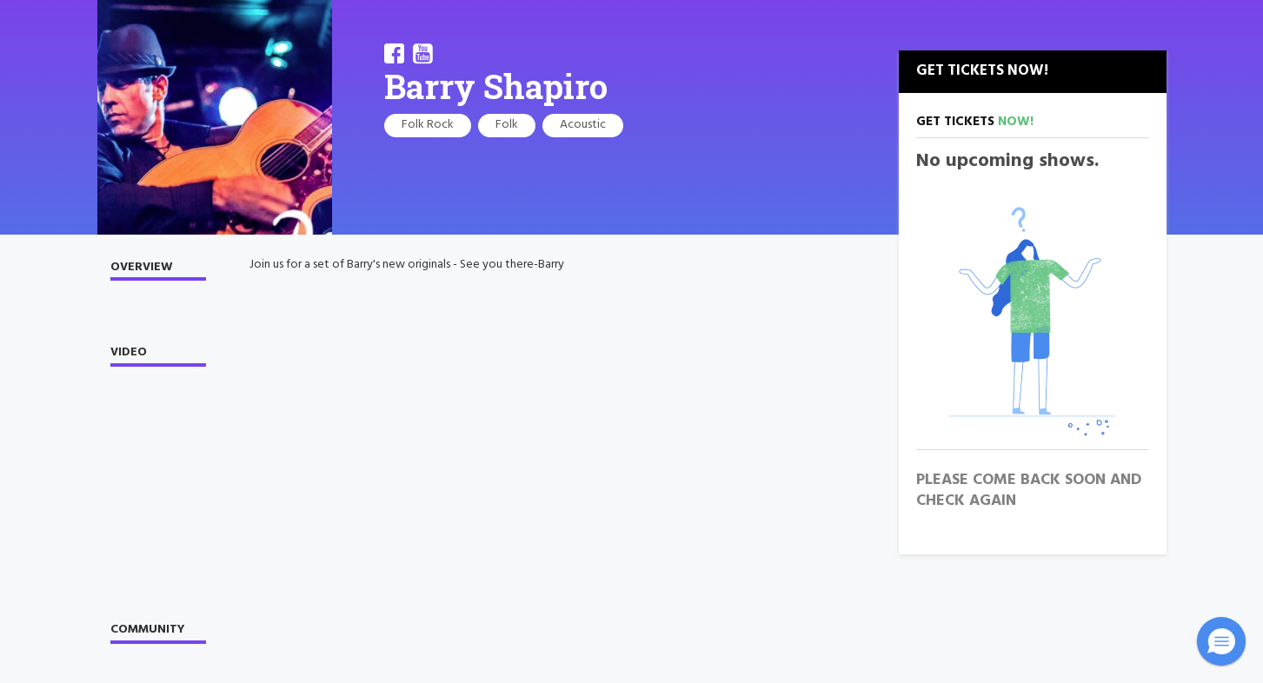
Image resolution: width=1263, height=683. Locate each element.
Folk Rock (428, 125)
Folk (506, 125)
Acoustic (583, 125)
